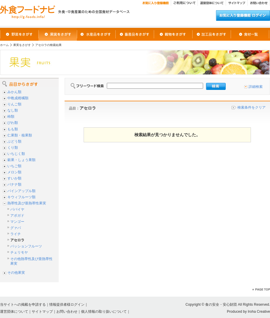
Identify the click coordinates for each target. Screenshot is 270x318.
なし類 (12, 110)
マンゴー (17, 222)
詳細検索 (256, 87)
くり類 (12, 148)
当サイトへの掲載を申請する (23, 304)
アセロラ (17, 240)
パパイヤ (17, 209)
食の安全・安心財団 (221, 304)
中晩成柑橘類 (17, 98)
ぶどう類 (14, 141)
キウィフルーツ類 (21, 197)
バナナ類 (14, 184)
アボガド (17, 215)
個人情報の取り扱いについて (104, 312)
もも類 (12, 129)
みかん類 (14, 92)
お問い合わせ (66, 312)
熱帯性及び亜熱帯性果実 (26, 203)
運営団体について (14, 312)
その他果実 (16, 273)
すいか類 (14, 178)
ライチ (15, 234)
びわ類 (12, 123)
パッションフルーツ (26, 246)
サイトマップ (42, 312)
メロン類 (14, 172)
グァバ (15, 228)
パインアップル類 (21, 191)
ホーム (4, 45)
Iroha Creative (259, 312)
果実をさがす (22, 45)
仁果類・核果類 (19, 135)
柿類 (10, 116)
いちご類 (14, 166)
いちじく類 (16, 154)
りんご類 (14, 104)
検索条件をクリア (251, 107)
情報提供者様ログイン (67, 304)
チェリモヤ (19, 252)
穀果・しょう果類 (21, 160)
